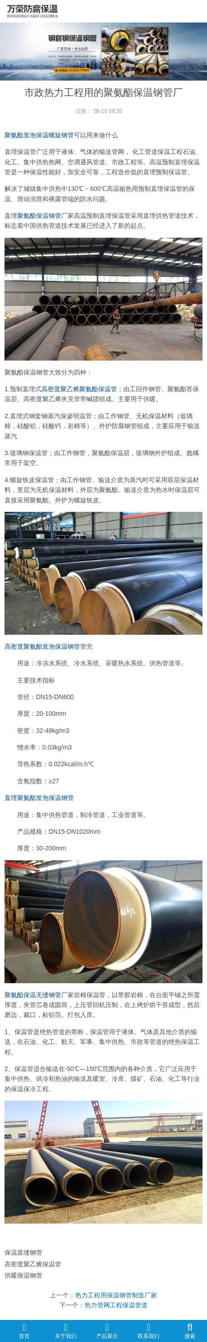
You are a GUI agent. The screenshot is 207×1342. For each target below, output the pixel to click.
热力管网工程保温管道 (116, 1305)
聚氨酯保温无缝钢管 (32, 995)
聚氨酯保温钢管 (39, 215)
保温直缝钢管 (23, 1252)
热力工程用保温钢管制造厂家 (116, 1295)
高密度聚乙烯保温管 (32, 1264)
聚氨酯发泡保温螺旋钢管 (39, 135)
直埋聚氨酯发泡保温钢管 (39, 797)
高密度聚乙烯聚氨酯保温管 (79, 389)
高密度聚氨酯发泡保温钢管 (42, 646)
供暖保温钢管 (23, 1275)
